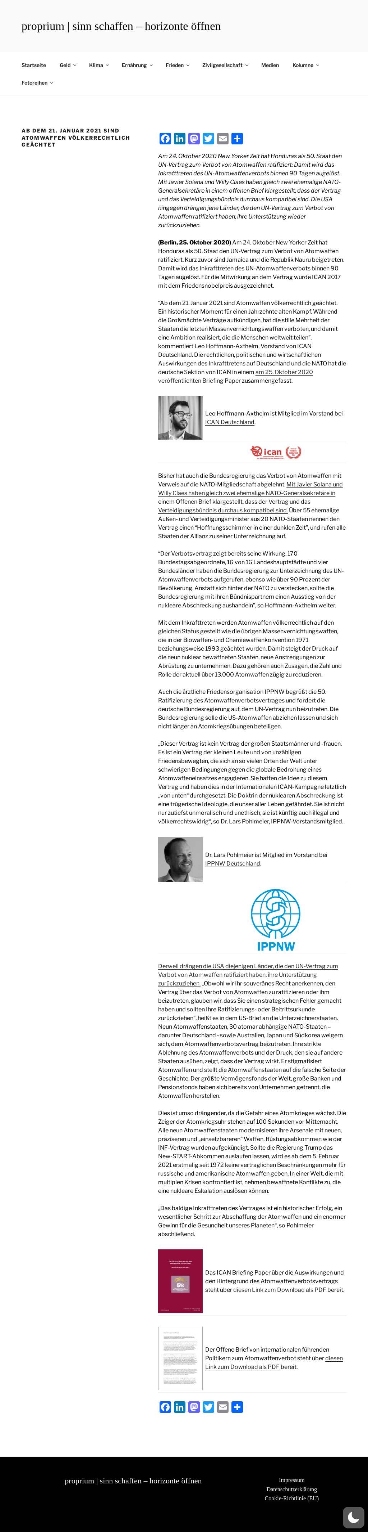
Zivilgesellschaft (225, 65)
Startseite (34, 65)
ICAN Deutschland (229, 422)
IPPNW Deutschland (232, 863)
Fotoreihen (38, 83)
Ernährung (138, 65)
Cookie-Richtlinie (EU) (292, 1498)
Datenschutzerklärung (292, 1489)
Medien (270, 65)
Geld (68, 65)
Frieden (178, 65)
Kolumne (306, 65)
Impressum (291, 1480)
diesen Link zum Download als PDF (279, 1289)
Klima (99, 65)
